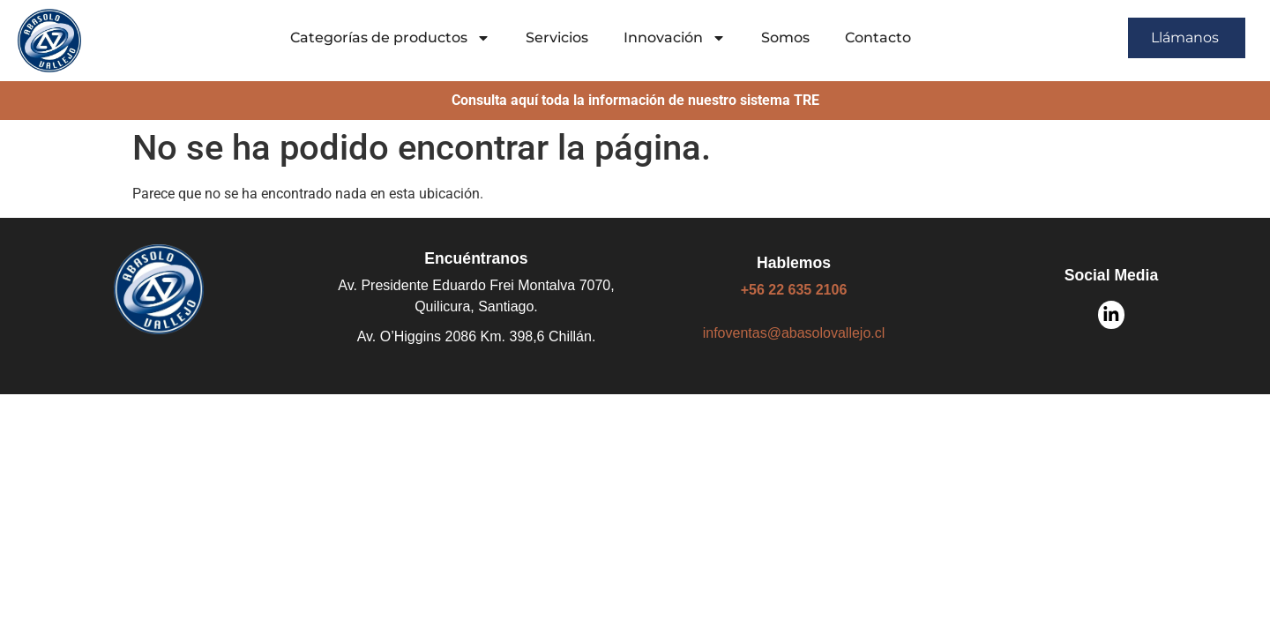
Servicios (557, 37)
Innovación (675, 38)
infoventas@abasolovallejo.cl (794, 332)
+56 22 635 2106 (794, 289)
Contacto (878, 37)
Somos (785, 37)
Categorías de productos (390, 38)
